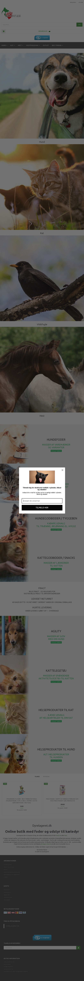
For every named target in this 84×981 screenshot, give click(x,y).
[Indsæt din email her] (42, 500)
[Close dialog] (62, 470)
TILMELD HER (42, 507)
